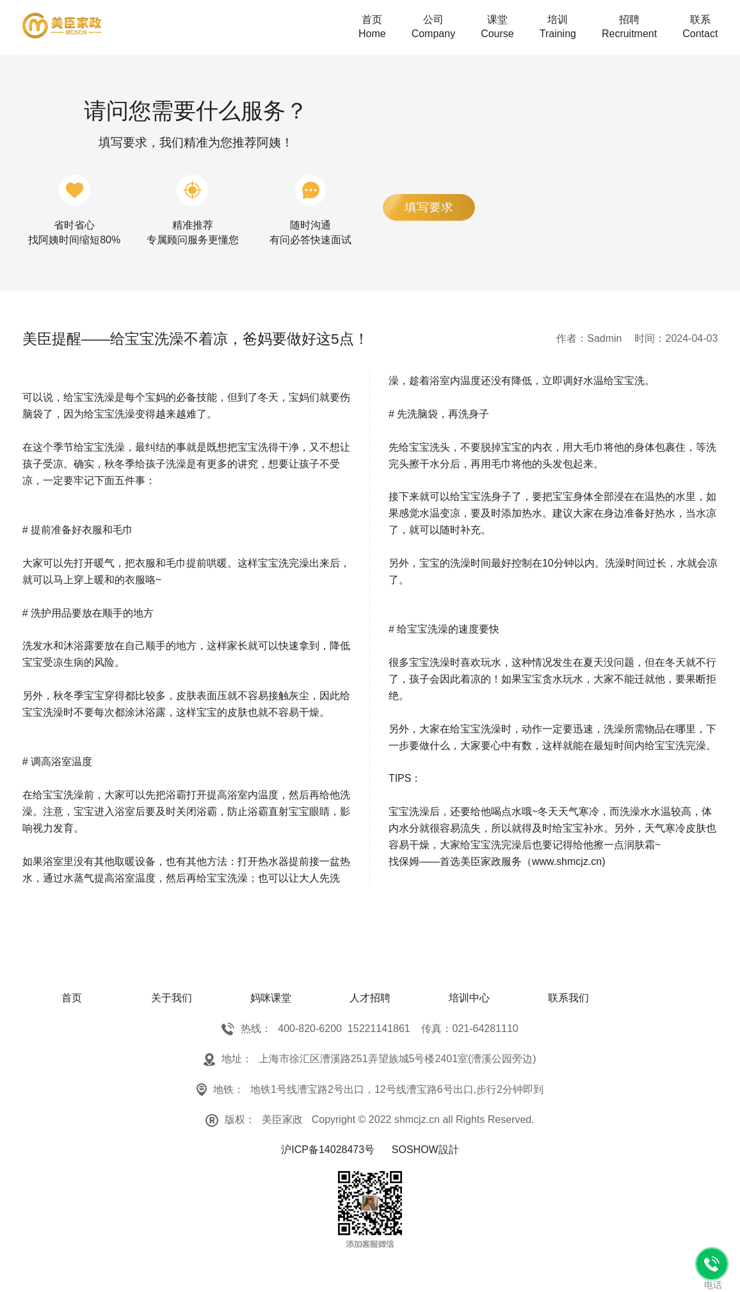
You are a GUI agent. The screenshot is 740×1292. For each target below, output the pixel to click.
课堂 (497, 28)
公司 (433, 28)
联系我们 (568, 997)
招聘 (629, 28)
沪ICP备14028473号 (327, 1149)
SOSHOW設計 (425, 1149)
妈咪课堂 (270, 997)
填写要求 (428, 207)
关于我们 (171, 997)
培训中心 (469, 997)
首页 (372, 28)
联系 (700, 28)
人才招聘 (370, 997)
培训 (558, 28)
